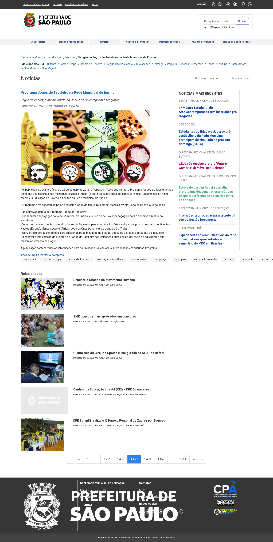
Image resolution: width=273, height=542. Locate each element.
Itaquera (172, 64)
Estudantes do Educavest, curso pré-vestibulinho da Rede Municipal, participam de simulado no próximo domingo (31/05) (205, 138)
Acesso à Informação (138, 41)
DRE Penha (229, 259)
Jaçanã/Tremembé (191, 64)
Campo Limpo (68, 64)
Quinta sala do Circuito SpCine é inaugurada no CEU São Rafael (118, 353)
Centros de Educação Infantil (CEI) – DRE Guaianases (111, 389)
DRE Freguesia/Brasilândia (110, 259)
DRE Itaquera (180, 259)
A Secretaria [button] (39, 41)
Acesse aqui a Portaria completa (42, 255)
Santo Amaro (238, 64)
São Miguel (49, 68)
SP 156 (95, 4)
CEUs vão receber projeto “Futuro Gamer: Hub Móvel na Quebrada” (203, 166)
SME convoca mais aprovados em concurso (104, 316)
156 (143, 490)
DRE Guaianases (139, 259)
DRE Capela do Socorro (79, 259)
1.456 (120, 459)
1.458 (147, 459)
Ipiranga (158, 64)
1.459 (161, 459)
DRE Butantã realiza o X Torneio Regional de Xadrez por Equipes (119, 420)
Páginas (215, 27)
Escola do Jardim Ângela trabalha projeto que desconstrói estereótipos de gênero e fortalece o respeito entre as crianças (206, 194)
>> (194, 459)
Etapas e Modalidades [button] (72, 41)
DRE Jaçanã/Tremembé (205, 259)
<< (79, 459)
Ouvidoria (57, 4)
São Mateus (31, 68)
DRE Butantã (30, 259)
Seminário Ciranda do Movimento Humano (104, 280)
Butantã (51, 64)
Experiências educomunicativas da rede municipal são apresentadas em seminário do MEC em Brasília (207, 239)
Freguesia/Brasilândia (119, 64)
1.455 (107, 459)
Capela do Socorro (91, 64)
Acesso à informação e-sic (36, 4)
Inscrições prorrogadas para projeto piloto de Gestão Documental (207, 217)
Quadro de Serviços (203, 41)
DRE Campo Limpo (52, 259)
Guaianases (143, 64)
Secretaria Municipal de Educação (41, 57)
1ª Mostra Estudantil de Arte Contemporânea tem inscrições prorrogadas (208, 112)
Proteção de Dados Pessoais (236, 41)
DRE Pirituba (248, 259)
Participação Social (170, 41)
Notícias (229, 27)
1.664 (182, 459)
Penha (210, 64)
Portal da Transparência (76, 4)
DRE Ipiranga (160, 259)
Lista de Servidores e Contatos (157, 496)
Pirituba (222, 64)
